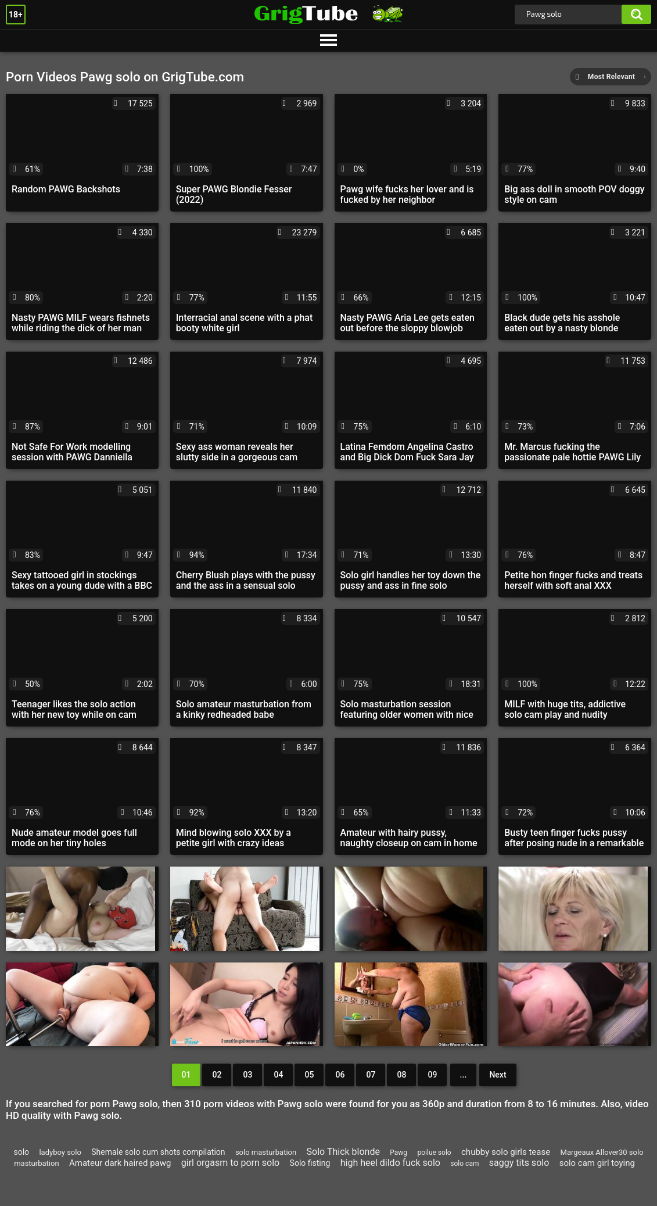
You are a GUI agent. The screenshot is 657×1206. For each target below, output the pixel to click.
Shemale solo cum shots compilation (158, 1152)
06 (339, 1074)
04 (278, 1074)
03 (247, 1074)
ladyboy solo (60, 1152)
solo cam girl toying (597, 1163)
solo (21, 1152)
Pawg (398, 1152)
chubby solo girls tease (505, 1152)
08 (401, 1074)
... (463, 1074)
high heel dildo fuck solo (390, 1162)
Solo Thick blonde (343, 1151)
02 (216, 1074)
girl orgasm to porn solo (230, 1162)
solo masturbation (265, 1152)
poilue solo (434, 1152)
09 (432, 1074)
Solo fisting (310, 1163)
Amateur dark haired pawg (120, 1163)
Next (497, 1074)
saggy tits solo (519, 1162)
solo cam (464, 1164)
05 (309, 1074)
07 (370, 1074)
